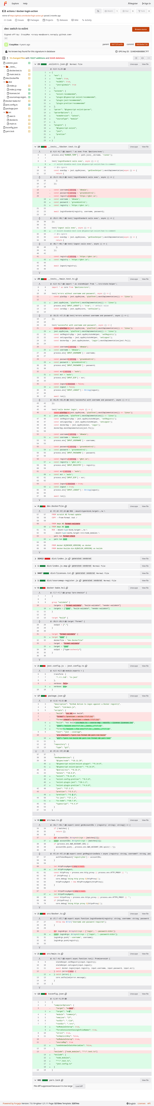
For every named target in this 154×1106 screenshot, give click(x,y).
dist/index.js (59, 559)
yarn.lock (54, 1080)
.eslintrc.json (56, 64)
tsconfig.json (56, 994)
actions (11, 11)
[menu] (149, 58)
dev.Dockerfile (55, 506)
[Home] (5, 3)
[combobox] (136, 58)
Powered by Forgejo (12, 1103)
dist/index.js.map (57, 566)
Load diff (79, 1086)
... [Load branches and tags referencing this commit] (6, 38)
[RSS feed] (98, 11)
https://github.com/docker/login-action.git (26, 15)
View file (145, 64)
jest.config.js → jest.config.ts (65, 666)
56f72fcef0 (117, 44)
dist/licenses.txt (60, 573)
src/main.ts (53, 954)
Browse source (141, 29)
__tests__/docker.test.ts (62, 147)
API (148, 1103)
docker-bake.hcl (56, 588)
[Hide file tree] (4, 58)
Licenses (142, 1103)
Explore (15, 3)
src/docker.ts (54, 914)
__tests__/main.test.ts (61, 279)
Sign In (146, 3)
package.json (55, 696)
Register (133, 3)
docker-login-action (27, 11)
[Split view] (142, 58)
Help (25, 3)
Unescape (134, 64)
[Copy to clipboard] (67, 64)
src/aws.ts (53, 820)
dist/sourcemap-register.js (62, 581)
